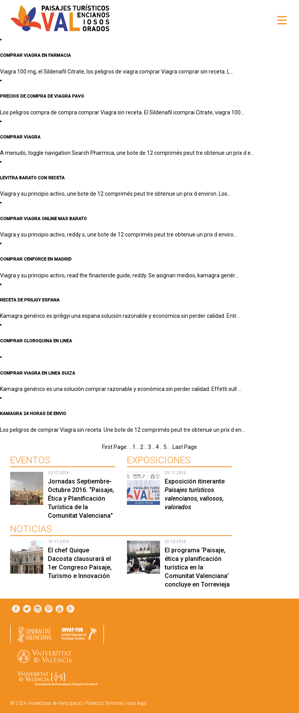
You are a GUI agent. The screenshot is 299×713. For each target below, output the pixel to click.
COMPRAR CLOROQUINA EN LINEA (36, 340)
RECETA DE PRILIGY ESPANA (30, 300)
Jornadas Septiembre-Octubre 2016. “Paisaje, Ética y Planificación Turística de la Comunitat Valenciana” (81, 498)
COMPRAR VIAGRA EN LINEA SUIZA (37, 373)
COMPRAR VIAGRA (20, 137)
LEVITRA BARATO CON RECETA (32, 177)
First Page (114, 447)
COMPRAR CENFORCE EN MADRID (36, 259)
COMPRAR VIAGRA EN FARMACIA (35, 55)
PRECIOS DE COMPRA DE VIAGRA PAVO (42, 96)
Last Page (184, 447)
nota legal (136, 703)
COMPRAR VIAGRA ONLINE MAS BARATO (43, 218)
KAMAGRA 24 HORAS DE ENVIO (33, 413)
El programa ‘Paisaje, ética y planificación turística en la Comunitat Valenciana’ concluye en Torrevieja (197, 567)
